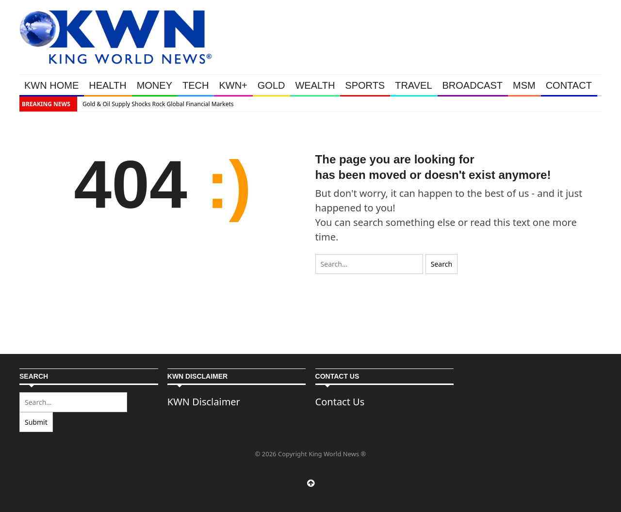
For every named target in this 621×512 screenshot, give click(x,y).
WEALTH (315, 85)
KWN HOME (51, 85)
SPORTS (365, 85)
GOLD (271, 85)
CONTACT (569, 85)
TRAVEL (413, 85)
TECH (195, 85)
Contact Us (340, 401)
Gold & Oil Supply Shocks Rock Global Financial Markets (158, 104)
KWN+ (233, 85)
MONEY (154, 85)
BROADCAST (472, 85)
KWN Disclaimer (203, 401)
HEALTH (107, 85)
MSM (524, 85)
